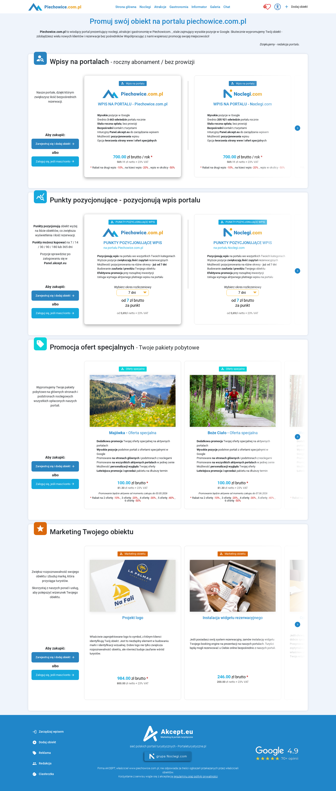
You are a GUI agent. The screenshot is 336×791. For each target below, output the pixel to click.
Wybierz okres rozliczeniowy (132, 287)
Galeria (215, 7)
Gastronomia (179, 7)
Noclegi (145, 7)
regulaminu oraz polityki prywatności (196, 776)
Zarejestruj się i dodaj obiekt (55, 144)
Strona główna (125, 7)
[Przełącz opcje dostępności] (277, 6)
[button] (297, 128)
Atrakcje (160, 7)
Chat (226, 7)
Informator (199, 7)
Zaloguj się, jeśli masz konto (55, 161)
